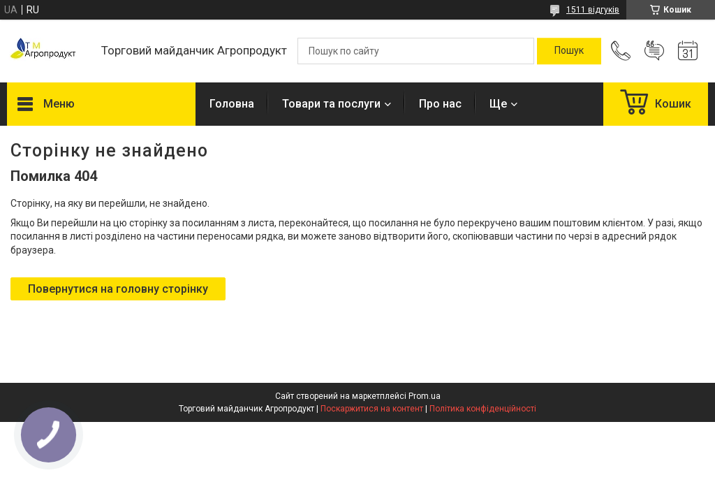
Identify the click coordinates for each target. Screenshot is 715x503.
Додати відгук (654, 51)
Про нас (440, 103)
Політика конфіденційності (482, 409)
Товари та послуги (331, 103)
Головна (231, 103)
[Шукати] (569, 51)
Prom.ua (424, 396)
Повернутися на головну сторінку (118, 289)
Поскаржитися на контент (371, 409)
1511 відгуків (592, 10)
